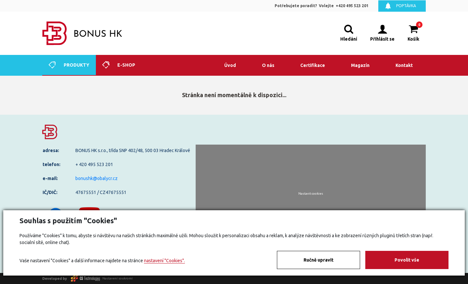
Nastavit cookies (310, 193)
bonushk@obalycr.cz (96, 178)
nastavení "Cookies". (164, 260)
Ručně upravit (318, 260)
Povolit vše (407, 260)
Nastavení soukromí (117, 278)
